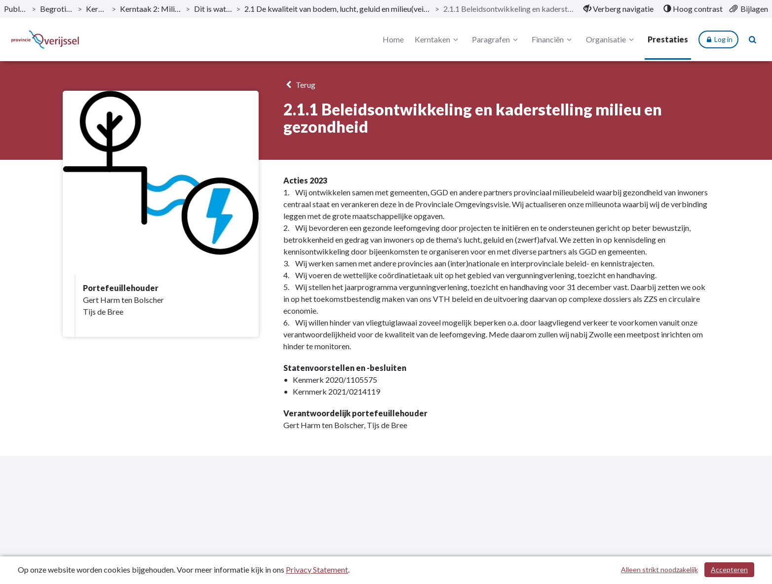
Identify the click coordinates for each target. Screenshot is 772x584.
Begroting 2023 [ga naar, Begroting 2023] (57, 8)
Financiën (553, 39)
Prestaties (668, 39)
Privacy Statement (317, 569)
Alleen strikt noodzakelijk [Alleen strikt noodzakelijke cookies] (659, 569)
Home (393, 39)
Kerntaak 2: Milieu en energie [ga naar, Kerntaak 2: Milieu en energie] (150, 8)
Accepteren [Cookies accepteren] (729, 569)
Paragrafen (496, 39)
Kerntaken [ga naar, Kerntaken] (97, 8)
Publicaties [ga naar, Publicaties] (16, 8)
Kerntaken (438, 39)
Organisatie (611, 39)
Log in (718, 39)
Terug (299, 84)
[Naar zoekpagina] (752, 39)
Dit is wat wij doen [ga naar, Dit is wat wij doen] (213, 8)
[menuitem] (618, 8)
